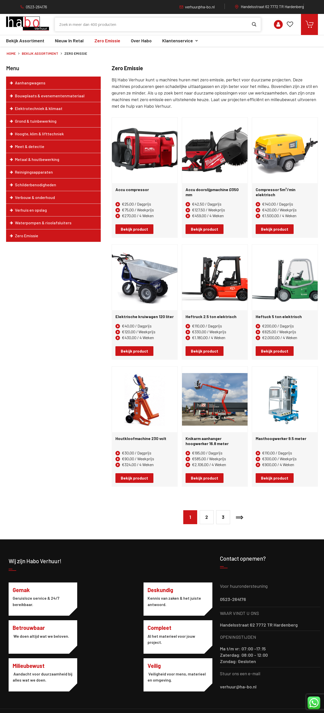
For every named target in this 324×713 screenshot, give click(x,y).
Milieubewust (98, 628)
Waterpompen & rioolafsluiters (43, 222)
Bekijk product (134, 229)
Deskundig (95, 590)
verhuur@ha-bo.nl (200, 6)
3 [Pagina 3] (223, 517)
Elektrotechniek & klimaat (39, 108)
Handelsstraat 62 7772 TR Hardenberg (272, 6)
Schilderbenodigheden (35, 184)
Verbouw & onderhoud (35, 197)
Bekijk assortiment (25, 40)
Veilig (157, 628)
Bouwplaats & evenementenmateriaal (50, 95)
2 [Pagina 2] (206, 517)
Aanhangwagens (30, 82)
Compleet (24, 628)
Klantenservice (177, 40)
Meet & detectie (29, 146)
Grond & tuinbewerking (35, 121)
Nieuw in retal (69, 40)
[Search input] (154, 24)
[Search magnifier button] (254, 24)
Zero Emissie (107, 40)
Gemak (21, 590)
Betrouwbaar (167, 590)
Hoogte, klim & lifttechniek (39, 133)
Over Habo (141, 40)
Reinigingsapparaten (34, 172)
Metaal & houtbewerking (37, 159)
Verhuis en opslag (31, 210)
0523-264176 (36, 6)
